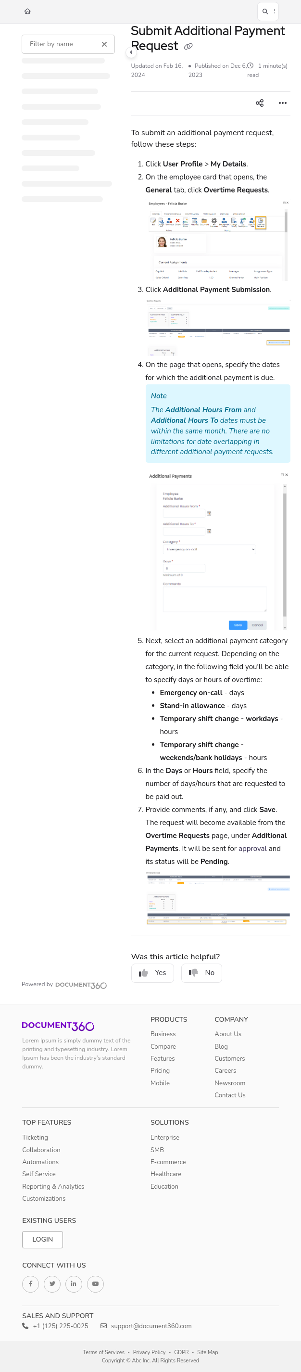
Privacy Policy (149, 1352)
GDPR (181, 1352)
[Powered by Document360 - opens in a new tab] (64, 984)
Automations (40, 1162)
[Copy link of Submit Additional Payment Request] (188, 46)
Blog (221, 1046)
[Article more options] (282, 103)
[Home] (27, 11)
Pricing (160, 1071)
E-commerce (168, 1162)
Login (42, 1239)
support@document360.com (146, 1326)
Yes (152, 973)
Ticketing (35, 1137)
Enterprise (164, 1137)
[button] (268, 11)
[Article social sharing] (259, 103)
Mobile (160, 1083)
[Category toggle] (131, 52)
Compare (163, 1046)
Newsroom (229, 1083)
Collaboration (41, 1150)
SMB (157, 1150)
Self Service (38, 1174)
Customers (229, 1058)
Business (163, 1034)
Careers (225, 1071)
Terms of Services (104, 1352)
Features (162, 1058)
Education (164, 1186)
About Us (227, 1034)
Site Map (207, 1352)
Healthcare (165, 1174)
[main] (210, 514)
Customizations (43, 1198)
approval (252, 848)
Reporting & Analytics (53, 1186)
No (202, 973)
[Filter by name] (68, 44)
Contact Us (230, 1095)
